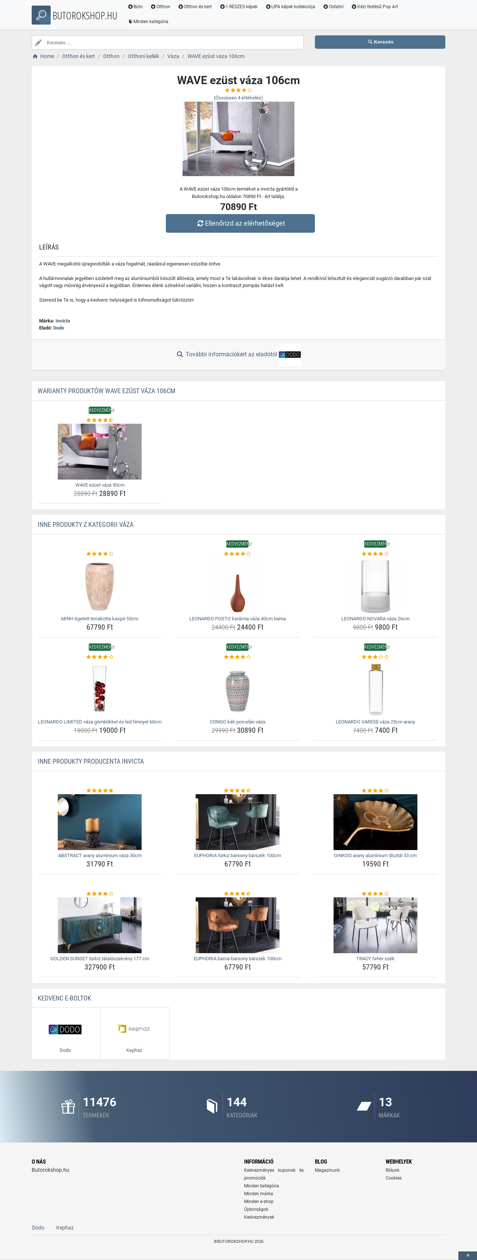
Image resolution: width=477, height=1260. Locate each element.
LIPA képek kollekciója (290, 6)
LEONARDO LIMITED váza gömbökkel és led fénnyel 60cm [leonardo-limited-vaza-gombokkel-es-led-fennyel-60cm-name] (99, 722)
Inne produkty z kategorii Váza (85, 524)
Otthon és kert (195, 6)
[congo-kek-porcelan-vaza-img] (238, 688)
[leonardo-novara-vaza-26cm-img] (375, 585)
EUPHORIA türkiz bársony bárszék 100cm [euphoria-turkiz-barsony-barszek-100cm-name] (237, 855)
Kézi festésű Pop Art (374, 6)
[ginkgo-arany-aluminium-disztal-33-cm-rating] (375, 791)
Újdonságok (256, 1209)
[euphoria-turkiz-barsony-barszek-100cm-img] (238, 822)
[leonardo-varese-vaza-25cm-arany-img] (375, 688)
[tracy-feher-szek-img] (375, 925)
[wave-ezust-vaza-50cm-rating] (100, 420)
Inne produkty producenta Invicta (91, 761)
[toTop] (467, 1255)
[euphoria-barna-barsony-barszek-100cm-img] (238, 925)
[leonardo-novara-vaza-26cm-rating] (375, 554)
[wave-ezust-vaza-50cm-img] (100, 452)
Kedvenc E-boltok (64, 998)
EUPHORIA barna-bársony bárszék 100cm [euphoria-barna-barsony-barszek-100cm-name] (237, 958)
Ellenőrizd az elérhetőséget (240, 223)
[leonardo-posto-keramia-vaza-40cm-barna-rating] (238, 554)
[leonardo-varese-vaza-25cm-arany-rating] (375, 657)
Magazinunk (327, 1170)
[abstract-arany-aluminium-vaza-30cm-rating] (100, 791)
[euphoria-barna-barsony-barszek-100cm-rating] (238, 894)
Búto (135, 6)
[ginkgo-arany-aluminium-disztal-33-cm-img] (375, 822)
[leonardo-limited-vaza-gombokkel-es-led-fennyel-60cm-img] (100, 688)
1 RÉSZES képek (238, 6)
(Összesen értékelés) (238, 98)
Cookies (394, 1178)
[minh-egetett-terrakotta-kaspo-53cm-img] (100, 585)
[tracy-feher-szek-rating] (375, 894)
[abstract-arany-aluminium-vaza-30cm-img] (100, 822)
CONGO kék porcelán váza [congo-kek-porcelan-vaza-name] (237, 722)
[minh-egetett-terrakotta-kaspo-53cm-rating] (100, 554)
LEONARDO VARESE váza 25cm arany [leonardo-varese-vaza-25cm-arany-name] (375, 722)
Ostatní (333, 6)
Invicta (63, 321)
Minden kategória (148, 21)
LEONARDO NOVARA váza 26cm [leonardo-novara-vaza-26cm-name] (375, 618)
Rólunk (392, 1170)
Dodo (58, 328)
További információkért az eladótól (238, 355)
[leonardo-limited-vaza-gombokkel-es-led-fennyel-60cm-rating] (100, 657)
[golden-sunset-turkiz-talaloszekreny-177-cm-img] (100, 925)
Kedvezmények (259, 1217)
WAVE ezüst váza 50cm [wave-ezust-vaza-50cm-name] (99, 485)
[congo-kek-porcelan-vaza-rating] (238, 657)
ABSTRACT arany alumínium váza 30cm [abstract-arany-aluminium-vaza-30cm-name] (100, 855)
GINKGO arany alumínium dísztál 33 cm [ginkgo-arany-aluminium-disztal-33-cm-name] (375, 855)
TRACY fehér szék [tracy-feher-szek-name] (375, 958)
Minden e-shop (259, 1201)
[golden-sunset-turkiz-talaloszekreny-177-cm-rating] (100, 894)
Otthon (161, 6)
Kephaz (65, 1228)
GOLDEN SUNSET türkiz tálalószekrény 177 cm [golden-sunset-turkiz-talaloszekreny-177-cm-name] (99, 958)
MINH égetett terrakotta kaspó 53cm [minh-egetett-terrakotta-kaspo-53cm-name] (99, 618)
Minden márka (258, 1193)
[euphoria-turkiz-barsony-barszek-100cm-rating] (238, 791)
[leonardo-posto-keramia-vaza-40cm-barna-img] (238, 585)
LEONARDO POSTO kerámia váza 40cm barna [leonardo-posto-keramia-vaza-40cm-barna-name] (237, 618)
